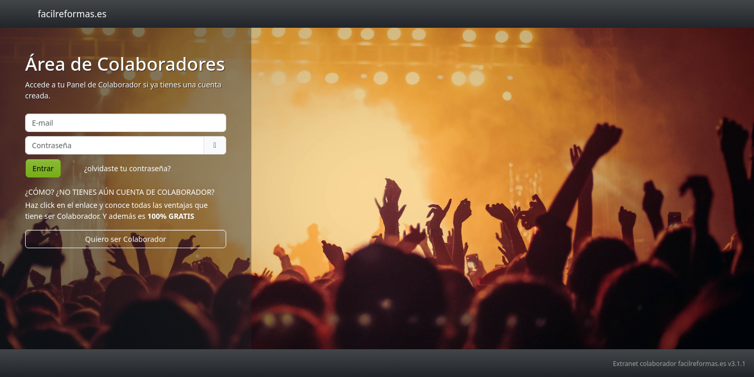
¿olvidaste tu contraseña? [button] (127, 168)
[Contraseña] (114, 145)
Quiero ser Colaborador (126, 239)
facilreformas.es (72, 13)
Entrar (43, 168)
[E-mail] (125, 123)
